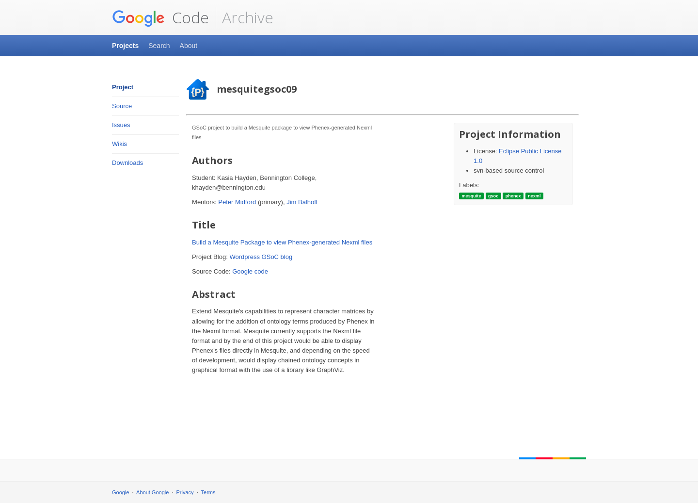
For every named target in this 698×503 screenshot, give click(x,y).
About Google (152, 492)
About (189, 45)
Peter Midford (237, 202)
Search (159, 45)
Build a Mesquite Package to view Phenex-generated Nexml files (282, 242)
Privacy (185, 492)
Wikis (119, 143)
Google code (250, 271)
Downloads (127, 162)
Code (160, 17)
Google (120, 492)
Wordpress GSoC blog (260, 256)
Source (122, 106)
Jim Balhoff (301, 202)
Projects (125, 45)
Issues (121, 125)
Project (122, 87)
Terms (208, 492)
